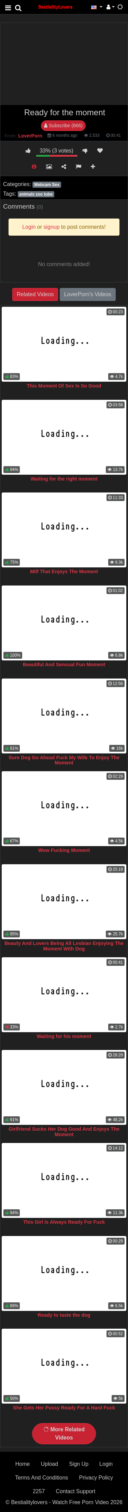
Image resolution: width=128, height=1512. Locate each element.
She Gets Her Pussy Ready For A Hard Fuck (64, 1407)
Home (22, 1464)
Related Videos (35, 294)
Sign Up (78, 1464)
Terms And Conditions (41, 1478)
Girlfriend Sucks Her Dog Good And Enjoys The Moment (64, 1131)
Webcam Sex (46, 184)
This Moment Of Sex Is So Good (64, 386)
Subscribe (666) (63, 125)
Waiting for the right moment (63, 479)
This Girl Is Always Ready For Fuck (64, 1222)
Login (106, 1464)
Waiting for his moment (64, 1036)
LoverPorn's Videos (87, 294)
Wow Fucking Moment (64, 850)
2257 (39, 1491)
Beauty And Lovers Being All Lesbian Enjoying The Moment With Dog (64, 946)
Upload (49, 1464)
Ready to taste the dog (64, 1315)
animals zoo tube (35, 194)
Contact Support (75, 1491)
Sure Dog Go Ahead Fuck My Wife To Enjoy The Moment (64, 760)
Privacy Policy (96, 1478)
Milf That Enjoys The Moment (64, 571)
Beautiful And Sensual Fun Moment (64, 664)
